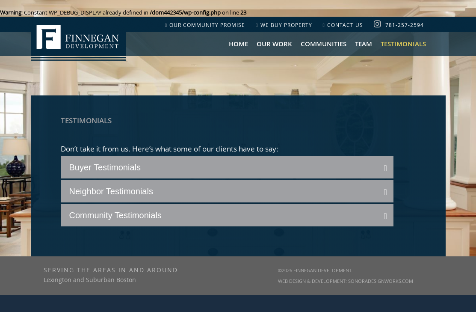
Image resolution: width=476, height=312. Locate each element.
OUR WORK (274, 43)
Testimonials (403, 43)
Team (363, 43)
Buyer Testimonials (105, 167)
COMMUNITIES (323, 43)
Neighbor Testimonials (111, 191)
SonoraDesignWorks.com (380, 281)
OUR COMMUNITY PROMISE (205, 24)
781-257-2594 (404, 24)
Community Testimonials (115, 215)
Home (238, 43)
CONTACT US (343, 24)
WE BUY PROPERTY (284, 24)
